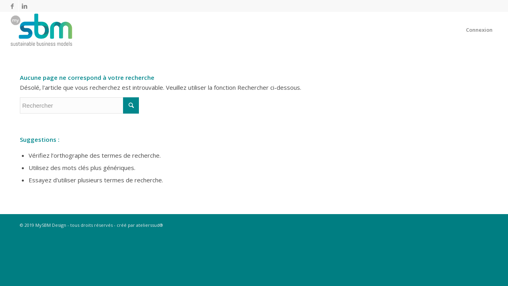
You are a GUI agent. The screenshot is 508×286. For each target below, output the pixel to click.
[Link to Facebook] (12, 6)
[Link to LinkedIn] (25, 6)
